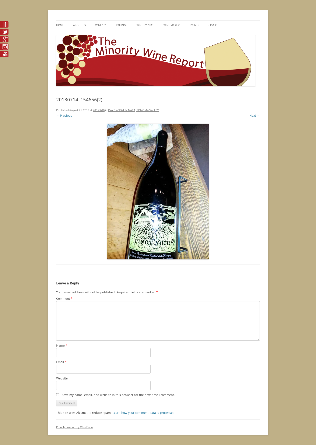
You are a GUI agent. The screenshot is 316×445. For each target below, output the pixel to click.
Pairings (121, 25)
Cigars (212, 25)
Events (194, 25)
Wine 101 (101, 25)
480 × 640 (99, 110)
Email (61, 362)
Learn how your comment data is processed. (143, 413)
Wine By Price (145, 25)
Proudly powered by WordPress (74, 427)
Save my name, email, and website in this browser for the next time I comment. (118, 395)
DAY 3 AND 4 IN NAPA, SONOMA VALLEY (133, 110)
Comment (64, 299)
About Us (79, 25)
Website (62, 378)
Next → (254, 115)
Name (61, 345)
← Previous (64, 115)
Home (60, 25)
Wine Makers (172, 25)
